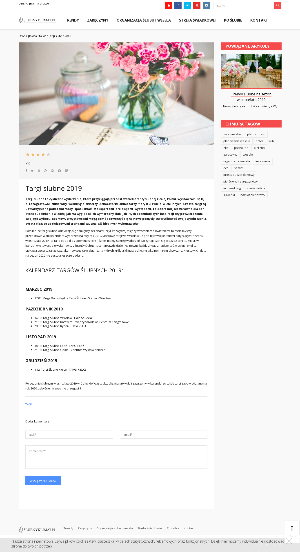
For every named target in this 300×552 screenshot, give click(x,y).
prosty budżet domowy (239, 175)
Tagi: (28, 404)
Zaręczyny (97, 20)
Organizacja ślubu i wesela (144, 20)
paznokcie (241, 148)
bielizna (259, 148)
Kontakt (259, 20)
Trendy (72, 20)
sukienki (229, 195)
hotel (259, 141)
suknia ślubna (255, 188)
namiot (238, 168)
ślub (271, 141)
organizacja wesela (236, 161)
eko (226, 148)
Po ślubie (233, 20)
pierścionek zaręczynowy (240, 181)
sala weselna (232, 134)
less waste (263, 161)
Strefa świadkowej (197, 20)
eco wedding (232, 188)
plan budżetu (256, 134)
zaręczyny (230, 154)
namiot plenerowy (252, 195)
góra (292, 531)
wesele (248, 154)
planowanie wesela (236, 141)
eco (225, 168)
